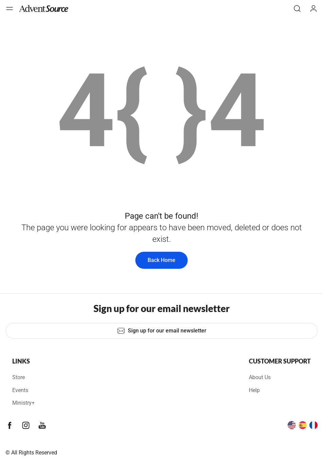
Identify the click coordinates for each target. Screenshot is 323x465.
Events (20, 390)
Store (18, 377)
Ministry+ (23, 403)
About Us (260, 377)
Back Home (161, 260)
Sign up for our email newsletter (161, 331)
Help (254, 390)
